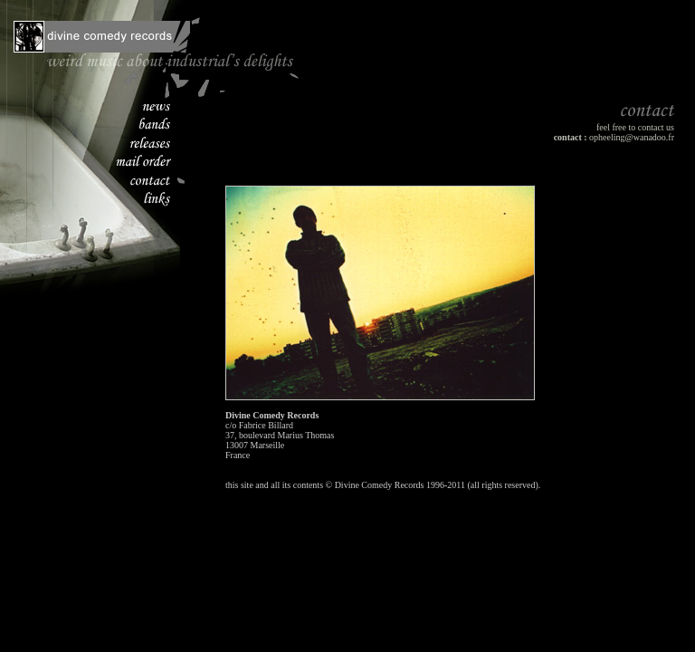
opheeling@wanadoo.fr (631, 137)
